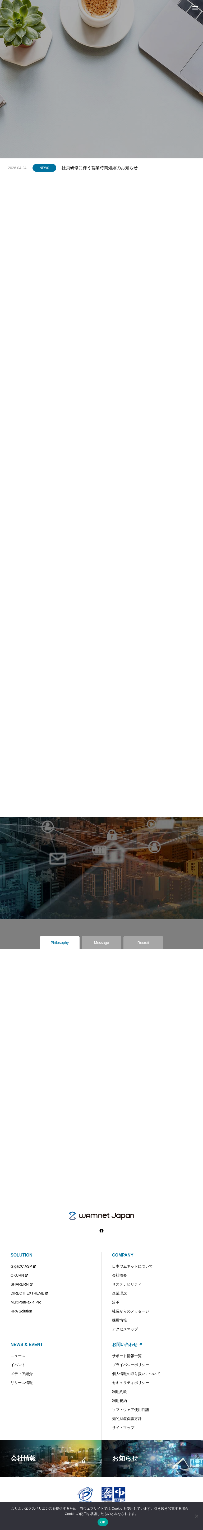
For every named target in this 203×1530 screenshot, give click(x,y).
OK (102, 1522)
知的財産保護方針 (127, 1418)
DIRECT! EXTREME (30, 1293)
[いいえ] (196, 1516)
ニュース (18, 1356)
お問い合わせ (127, 1344)
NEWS (44, 168)
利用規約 (119, 1401)
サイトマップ (123, 1427)
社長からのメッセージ (130, 1311)
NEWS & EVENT (27, 1344)
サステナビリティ (127, 1284)
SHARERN (22, 1284)
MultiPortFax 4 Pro (26, 1302)
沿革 (115, 1302)
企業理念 (119, 1293)
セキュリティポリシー (130, 1383)
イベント (18, 1365)
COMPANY (122, 1255)
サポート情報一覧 (127, 1356)
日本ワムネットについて (132, 1266)
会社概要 (119, 1275)
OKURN (19, 1275)
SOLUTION (22, 1255)
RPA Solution (21, 1311)
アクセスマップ (125, 1329)
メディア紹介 (22, 1374)
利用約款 (119, 1392)
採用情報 (119, 1320)
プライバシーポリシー (130, 1365)
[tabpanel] (101, 92)
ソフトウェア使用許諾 (130, 1410)
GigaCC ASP (23, 1266)
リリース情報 (22, 1383)
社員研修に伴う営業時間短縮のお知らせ (100, 168)
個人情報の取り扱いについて (136, 1374)
